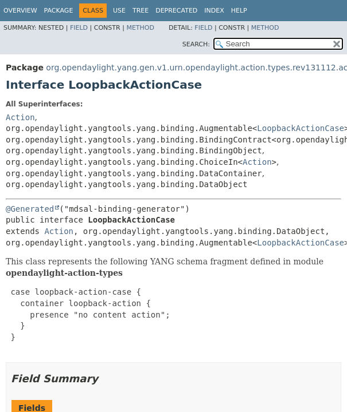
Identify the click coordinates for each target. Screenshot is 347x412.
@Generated (30, 208)
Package (58, 10)
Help (239, 10)
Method (140, 27)
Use (119, 10)
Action (20, 117)
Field (79, 27)
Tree (140, 10)
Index (214, 10)
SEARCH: (196, 44)
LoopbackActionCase (300, 128)
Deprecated (176, 10)
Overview (20, 10)
